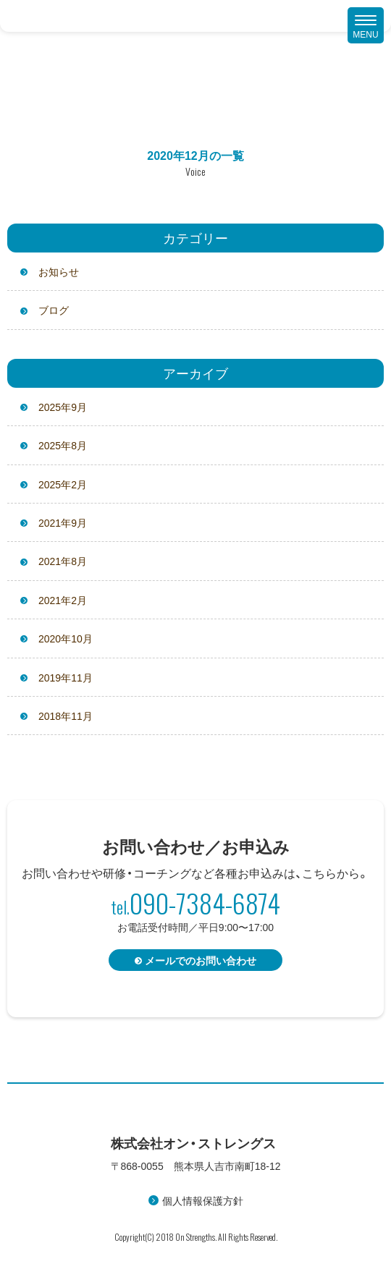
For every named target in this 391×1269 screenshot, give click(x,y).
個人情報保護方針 (202, 1200)
